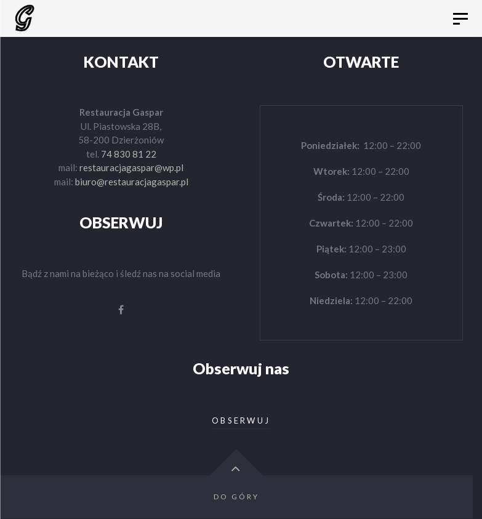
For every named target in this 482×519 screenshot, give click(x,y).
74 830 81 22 (128, 153)
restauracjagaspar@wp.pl (131, 167)
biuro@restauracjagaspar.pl (131, 181)
